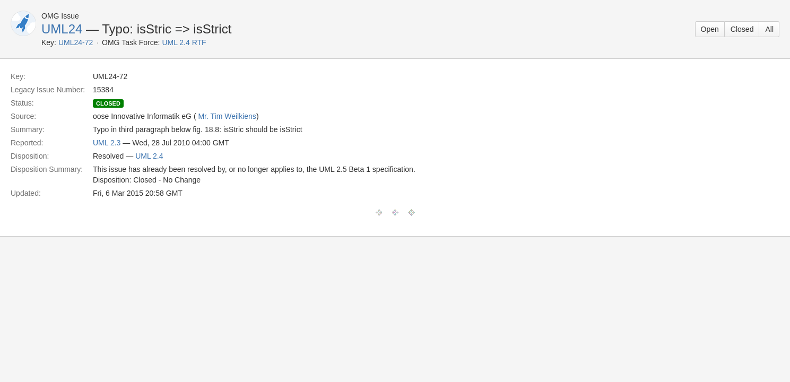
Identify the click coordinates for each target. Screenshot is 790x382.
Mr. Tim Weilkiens (227, 116)
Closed (742, 29)
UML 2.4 (149, 156)
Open (710, 29)
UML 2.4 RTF (184, 42)
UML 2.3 (106, 142)
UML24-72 (75, 42)
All (769, 29)
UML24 (61, 29)
